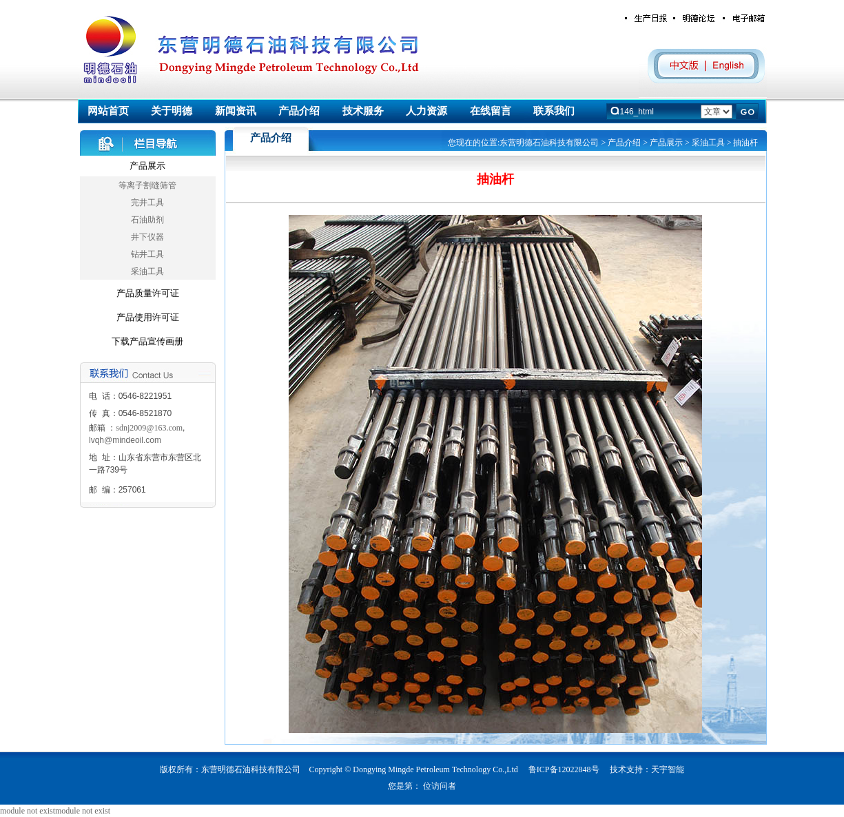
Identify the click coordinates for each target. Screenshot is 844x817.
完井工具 (147, 202)
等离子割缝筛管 (147, 185)
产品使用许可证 (147, 317)
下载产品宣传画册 (147, 341)
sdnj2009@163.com (149, 428)
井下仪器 (147, 237)
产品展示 (147, 166)
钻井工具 (147, 254)
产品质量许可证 (147, 293)
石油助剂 (147, 220)
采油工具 (147, 271)
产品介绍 (624, 142)
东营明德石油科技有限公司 (549, 142)
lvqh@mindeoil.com (125, 440)
